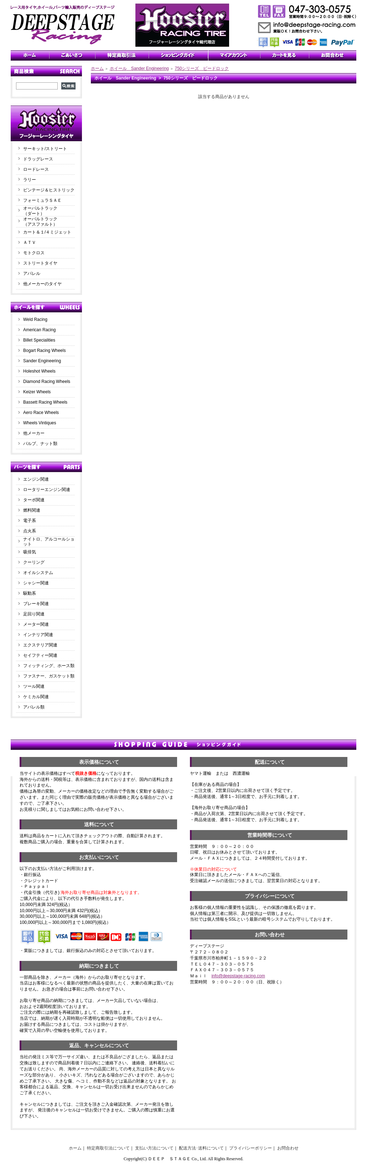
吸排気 (29, 551)
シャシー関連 (36, 582)
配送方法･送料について (201, 1148)
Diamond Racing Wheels (46, 381)
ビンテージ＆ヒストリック (48, 190)
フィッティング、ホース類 (48, 665)
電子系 (29, 520)
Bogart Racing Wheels (44, 350)
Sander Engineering (42, 360)
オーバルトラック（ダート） (40, 211)
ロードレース (36, 169)
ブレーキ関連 (36, 603)
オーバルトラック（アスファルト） (40, 221)
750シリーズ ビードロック (202, 68)
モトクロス (34, 252)
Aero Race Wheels (41, 412)
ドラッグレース (38, 159)
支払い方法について (154, 1148)
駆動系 (29, 593)
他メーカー (34, 433)
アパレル (31, 273)
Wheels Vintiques (39, 422)
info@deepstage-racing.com (238, 975)
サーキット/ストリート (45, 148)
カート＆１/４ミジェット (47, 232)
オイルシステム (38, 572)
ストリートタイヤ (40, 263)
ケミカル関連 (36, 696)
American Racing (39, 329)
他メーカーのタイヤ (42, 283)
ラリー (31, 179)
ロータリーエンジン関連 (46, 489)
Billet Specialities (39, 340)
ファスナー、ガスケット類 (48, 676)
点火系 (29, 530)
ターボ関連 (34, 499)
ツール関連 (34, 686)
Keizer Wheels (37, 391)
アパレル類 (34, 707)
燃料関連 (31, 510)
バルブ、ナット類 (40, 443)
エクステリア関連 (40, 645)
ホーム (97, 68)
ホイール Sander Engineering (139, 68)
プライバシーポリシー (250, 1148)
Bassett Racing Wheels (45, 402)
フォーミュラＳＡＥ (42, 200)
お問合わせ (288, 1148)
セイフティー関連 (40, 655)
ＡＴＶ (29, 242)
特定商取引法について (108, 1148)
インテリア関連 (38, 634)
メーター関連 (36, 624)
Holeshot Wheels (39, 371)
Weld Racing (35, 319)
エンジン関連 (36, 479)
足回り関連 (34, 613)
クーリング (34, 562)
